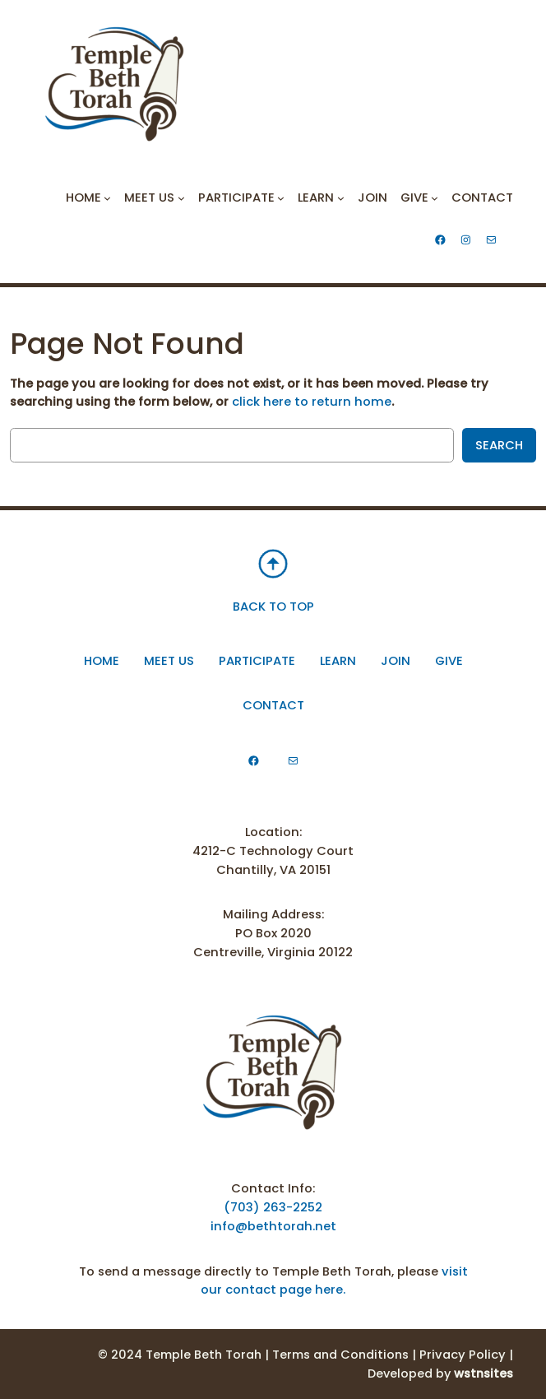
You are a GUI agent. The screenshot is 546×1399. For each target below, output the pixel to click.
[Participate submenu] (281, 198)
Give (449, 661)
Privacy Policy (462, 1354)
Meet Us (169, 661)
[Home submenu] (107, 198)
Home (101, 661)
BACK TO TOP (273, 606)
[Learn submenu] (341, 198)
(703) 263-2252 (273, 1207)
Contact (273, 705)
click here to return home (311, 401)
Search (499, 445)
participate (257, 661)
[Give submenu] (434, 198)
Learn (338, 661)
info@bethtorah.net (273, 1226)
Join (395, 661)
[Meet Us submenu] (181, 198)
